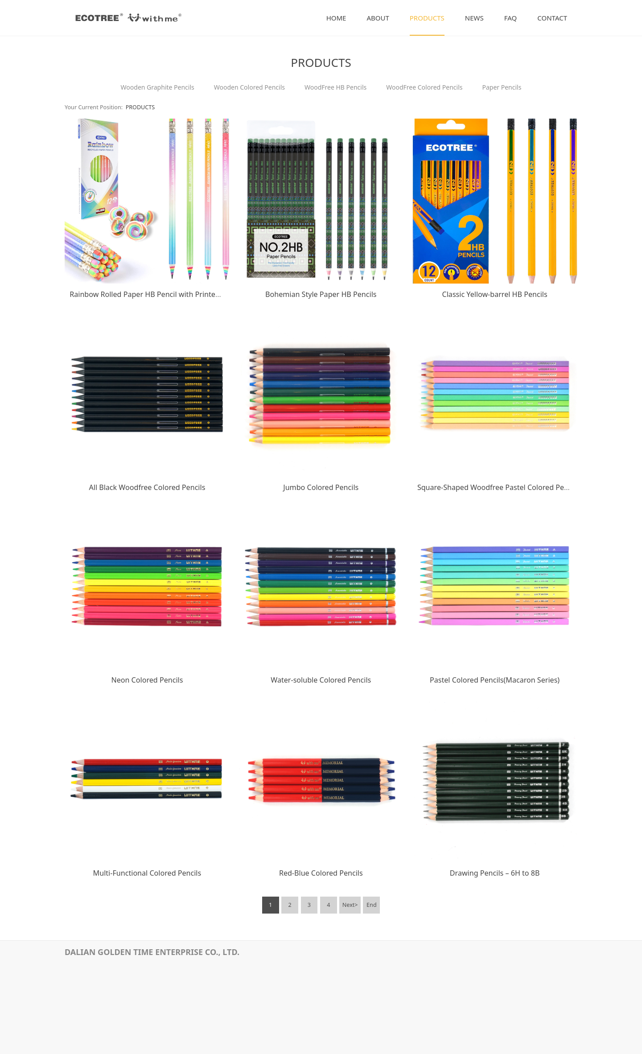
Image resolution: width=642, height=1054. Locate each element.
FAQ (510, 17)
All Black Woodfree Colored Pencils (147, 487)
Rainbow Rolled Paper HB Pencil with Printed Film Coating (166, 294)
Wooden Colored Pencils (249, 87)
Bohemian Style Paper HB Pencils (321, 294)
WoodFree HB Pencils (335, 87)
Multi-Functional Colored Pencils (147, 873)
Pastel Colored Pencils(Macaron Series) (495, 680)
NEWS (474, 17)
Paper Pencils (501, 87)
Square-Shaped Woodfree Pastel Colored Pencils (498, 487)
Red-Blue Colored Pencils (321, 873)
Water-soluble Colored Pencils (321, 680)
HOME (336, 17)
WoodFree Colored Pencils (424, 87)
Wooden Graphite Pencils (157, 87)
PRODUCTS (427, 17)
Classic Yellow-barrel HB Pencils (494, 294)
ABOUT (377, 17)
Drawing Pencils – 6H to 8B (495, 873)
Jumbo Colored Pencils (320, 487)
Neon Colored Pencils (147, 680)
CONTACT (552, 17)
